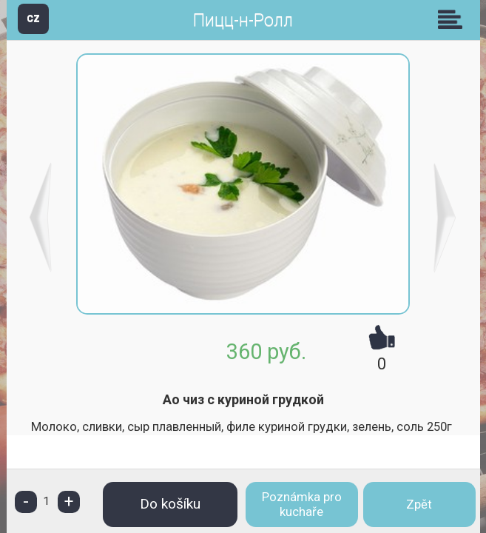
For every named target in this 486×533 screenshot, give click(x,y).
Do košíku (170, 503)
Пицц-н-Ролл (243, 20)
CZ (33, 18)
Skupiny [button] (453, 19)
